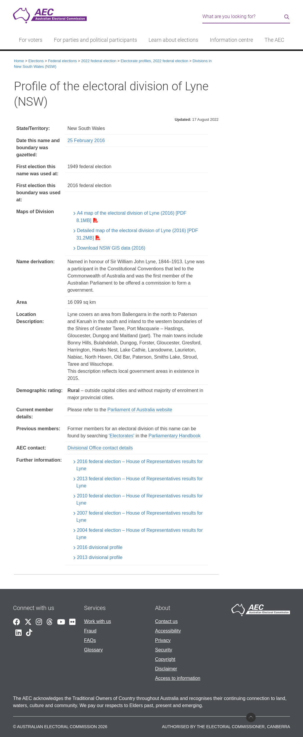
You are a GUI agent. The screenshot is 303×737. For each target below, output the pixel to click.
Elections (36, 61)
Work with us (97, 621)
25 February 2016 (86, 140)
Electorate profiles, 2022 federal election (154, 61)
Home (19, 61)
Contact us (166, 621)
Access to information (177, 678)
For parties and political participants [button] (95, 40)
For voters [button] (30, 40)
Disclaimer (166, 668)
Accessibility (168, 630)
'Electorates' (121, 435)
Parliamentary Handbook (175, 435)
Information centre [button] (231, 40)
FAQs (90, 640)
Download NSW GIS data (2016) (111, 248)
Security (163, 649)
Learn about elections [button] (173, 40)
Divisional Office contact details (100, 447)
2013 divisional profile (100, 557)
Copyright (165, 659)
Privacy (162, 640)
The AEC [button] (274, 40)
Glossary (93, 649)
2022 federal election (98, 61)
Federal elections (62, 61)
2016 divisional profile (100, 547)
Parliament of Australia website (139, 409)
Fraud (90, 630)
